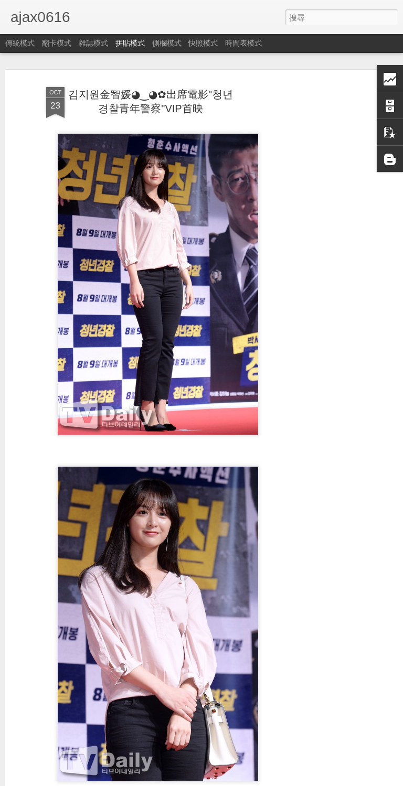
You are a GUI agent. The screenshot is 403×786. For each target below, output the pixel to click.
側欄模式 (167, 43)
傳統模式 (20, 43)
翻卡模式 (56, 43)
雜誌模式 (93, 43)
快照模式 (203, 43)
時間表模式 (243, 43)
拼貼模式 (130, 43)
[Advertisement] (312, 247)
